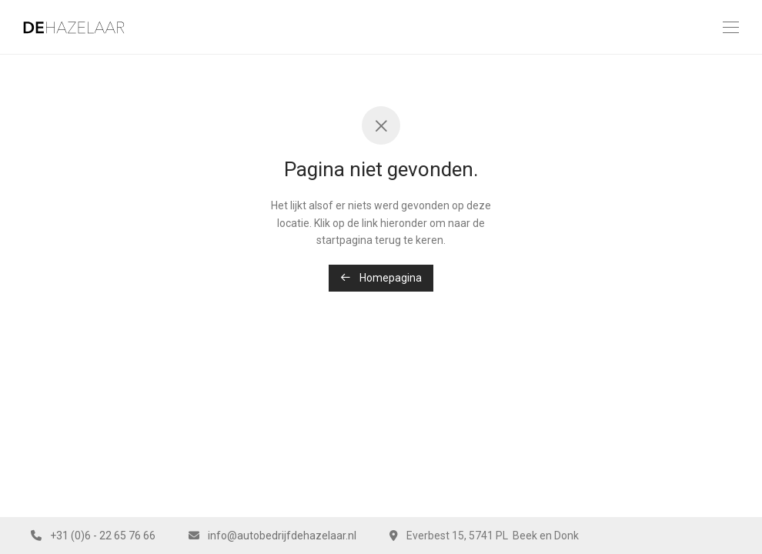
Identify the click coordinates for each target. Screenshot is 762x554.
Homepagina (381, 278)
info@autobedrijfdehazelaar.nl (282, 535)
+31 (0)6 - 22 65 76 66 (102, 535)
